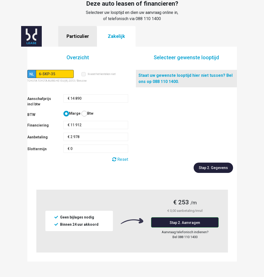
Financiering (38, 125)
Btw (90, 113)
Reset (120, 159)
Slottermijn (37, 149)
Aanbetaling (37, 137)
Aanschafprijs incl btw (39, 101)
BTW (31, 115)
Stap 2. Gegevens (213, 168)
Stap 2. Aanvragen (185, 223)
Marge (74, 113)
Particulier (78, 36)
